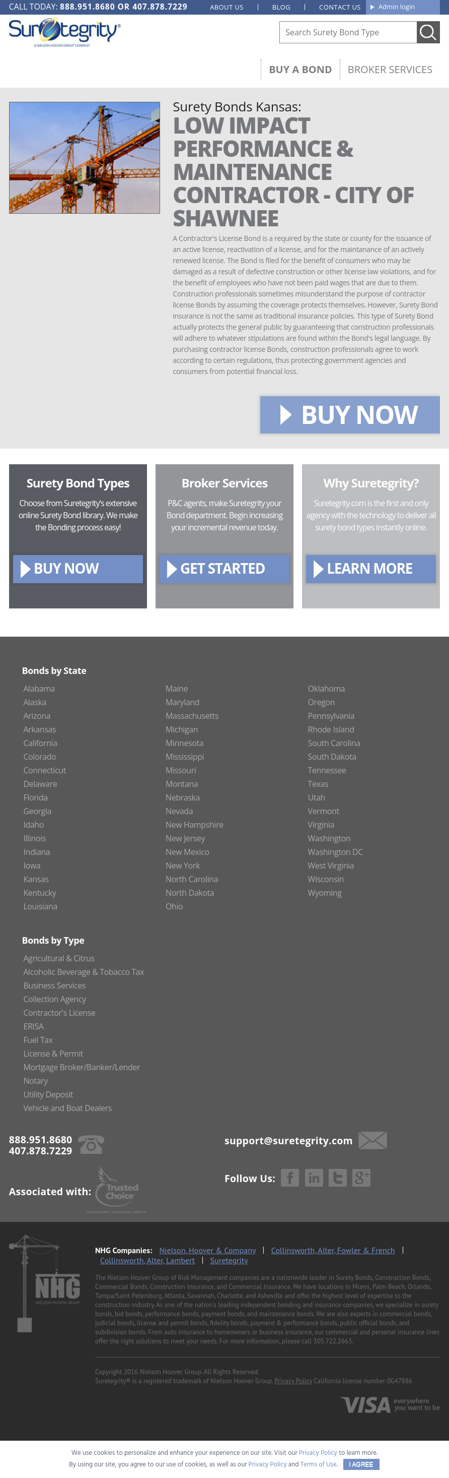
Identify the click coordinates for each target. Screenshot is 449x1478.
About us (227, 7)
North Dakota (190, 892)
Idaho (33, 824)
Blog (281, 7)
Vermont (323, 811)
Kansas (35, 879)
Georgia (37, 811)
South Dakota (332, 756)
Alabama (39, 688)
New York (183, 865)
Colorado (39, 756)
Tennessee (327, 770)
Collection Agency (54, 999)
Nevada (179, 811)
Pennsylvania (331, 715)
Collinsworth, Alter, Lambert (147, 1260)
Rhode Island (331, 729)
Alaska (34, 702)
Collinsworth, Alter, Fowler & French (333, 1250)
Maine (177, 688)
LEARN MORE (369, 568)
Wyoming (325, 892)
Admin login (397, 6)
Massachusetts (192, 715)
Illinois (34, 838)
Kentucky (39, 892)
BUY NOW (359, 414)
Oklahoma (326, 688)
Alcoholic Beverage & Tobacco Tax (83, 971)
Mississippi (185, 756)
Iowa (31, 865)
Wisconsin (326, 879)
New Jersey (185, 838)
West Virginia (331, 865)
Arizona (36, 715)
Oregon (321, 702)
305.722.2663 (333, 1341)
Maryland (182, 702)
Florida (35, 797)
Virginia (321, 824)
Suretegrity (229, 1260)
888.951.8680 (87, 6)
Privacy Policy (294, 1381)
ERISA (33, 1026)
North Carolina (192, 879)
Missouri (181, 770)
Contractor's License (59, 1012)
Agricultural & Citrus (58, 958)
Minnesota (184, 743)
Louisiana (40, 906)
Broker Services (390, 69)
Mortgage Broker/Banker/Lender (81, 1067)
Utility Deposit (48, 1094)
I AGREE (361, 1464)
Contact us (340, 7)
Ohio (174, 906)
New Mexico (187, 851)
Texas (318, 783)
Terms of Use (319, 1464)
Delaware (40, 783)
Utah (316, 797)
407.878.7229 (159, 6)
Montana (182, 783)
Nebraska (183, 797)
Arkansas (39, 729)
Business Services (54, 985)
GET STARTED (222, 568)
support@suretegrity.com (288, 1140)
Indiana (36, 851)
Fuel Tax (37, 1039)
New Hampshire (194, 824)
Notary (35, 1080)
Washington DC (335, 851)
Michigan (182, 729)
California (40, 743)
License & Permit (53, 1053)
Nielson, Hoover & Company (208, 1250)
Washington (329, 838)
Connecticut (44, 770)
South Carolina (334, 743)
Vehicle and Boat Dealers (67, 1108)
